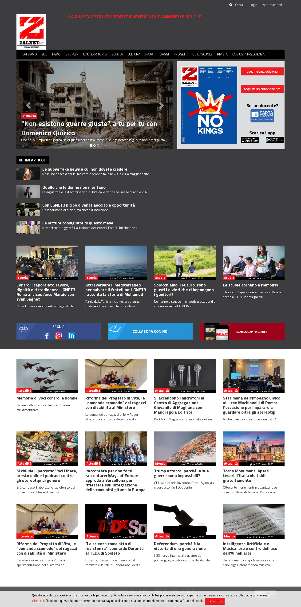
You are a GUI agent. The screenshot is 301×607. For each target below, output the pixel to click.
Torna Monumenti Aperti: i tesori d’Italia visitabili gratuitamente (248, 475)
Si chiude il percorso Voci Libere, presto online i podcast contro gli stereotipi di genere (46, 475)
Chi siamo (29, 54)
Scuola (117, 54)
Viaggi (164, 54)
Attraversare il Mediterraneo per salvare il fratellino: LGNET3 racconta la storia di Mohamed (115, 290)
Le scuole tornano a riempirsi (250, 285)
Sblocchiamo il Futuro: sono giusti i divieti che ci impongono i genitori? (184, 290)
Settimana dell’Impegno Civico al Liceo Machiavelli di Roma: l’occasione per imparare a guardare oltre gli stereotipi (251, 405)
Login (253, 4)
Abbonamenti (272, 4)
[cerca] (239, 4)
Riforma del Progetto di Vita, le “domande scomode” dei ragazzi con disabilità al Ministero (115, 403)
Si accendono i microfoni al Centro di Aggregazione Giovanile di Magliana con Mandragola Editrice (179, 405)
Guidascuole (202, 54)
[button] (28, 105)
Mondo (160, 463)
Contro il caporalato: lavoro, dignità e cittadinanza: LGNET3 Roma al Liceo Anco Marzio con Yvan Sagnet (45, 292)
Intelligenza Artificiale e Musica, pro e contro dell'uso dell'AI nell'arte (250, 548)
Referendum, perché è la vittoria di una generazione (180, 546)
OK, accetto (214, 601)
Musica (229, 536)
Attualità (24, 390)
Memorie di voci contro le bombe (47, 398)
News (56, 54)
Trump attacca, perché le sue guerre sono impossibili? (181, 473)
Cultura (133, 54)
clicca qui (38, 600)
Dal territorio (95, 54)
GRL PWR (72, 54)
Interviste (25, 536)
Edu (45, 54)
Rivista (222, 54)
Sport (150, 54)
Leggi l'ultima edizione (262, 71)
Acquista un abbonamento (262, 88)
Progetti (181, 54)
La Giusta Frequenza (248, 54)
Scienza (92, 536)
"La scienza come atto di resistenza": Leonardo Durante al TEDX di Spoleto (114, 548)
